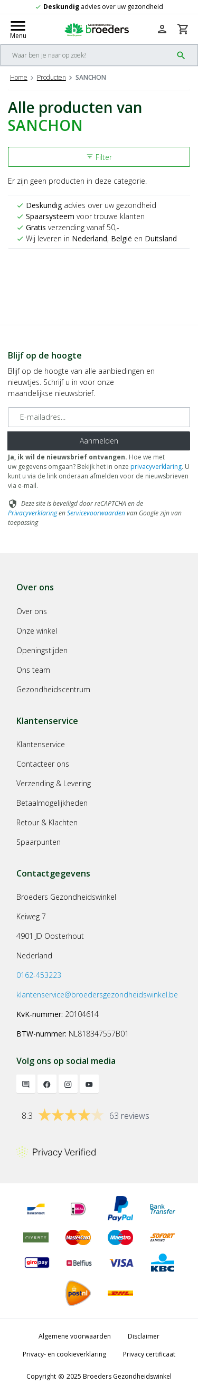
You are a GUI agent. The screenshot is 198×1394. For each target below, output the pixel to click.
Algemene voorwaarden (75, 1336)
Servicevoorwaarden (96, 512)
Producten (51, 77)
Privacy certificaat (149, 1354)
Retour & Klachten (47, 822)
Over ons (31, 611)
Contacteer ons (42, 764)
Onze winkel (36, 631)
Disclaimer (143, 1336)
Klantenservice (40, 744)
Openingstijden (42, 650)
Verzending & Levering (53, 783)
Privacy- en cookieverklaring (64, 1354)
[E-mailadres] (99, 417)
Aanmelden (99, 441)
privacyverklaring (156, 466)
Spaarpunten (38, 842)
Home (18, 77)
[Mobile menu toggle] (17, 29)
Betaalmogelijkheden (52, 803)
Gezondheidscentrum (53, 689)
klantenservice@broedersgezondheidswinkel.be (97, 995)
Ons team (33, 670)
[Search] (86, 55)
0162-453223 (38, 975)
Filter (99, 157)
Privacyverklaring (32, 512)
